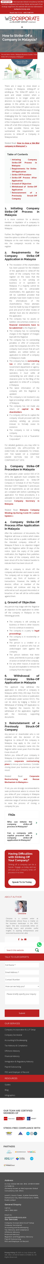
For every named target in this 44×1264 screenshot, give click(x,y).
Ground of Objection (21, 183)
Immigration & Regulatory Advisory (19, 1061)
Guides (8, 1084)
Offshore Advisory (12, 1051)
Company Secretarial (13, 1035)
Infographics (10, 1095)
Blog (6, 1090)
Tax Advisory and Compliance (17, 1230)
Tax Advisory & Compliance (16, 1045)
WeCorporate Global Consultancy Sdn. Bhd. (22, 21)
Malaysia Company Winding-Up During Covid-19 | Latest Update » (22, 513)
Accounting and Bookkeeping (16, 1227)
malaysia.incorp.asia (22, 9)
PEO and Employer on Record (17, 1241)
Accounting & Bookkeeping (16, 1040)
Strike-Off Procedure (21, 174)
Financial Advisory (12, 1056)
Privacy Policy (10, 1253)
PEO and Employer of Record (17, 1072)
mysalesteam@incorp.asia (15, 1217)
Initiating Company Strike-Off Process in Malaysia (24, 162)
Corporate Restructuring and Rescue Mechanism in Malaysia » (22, 779)
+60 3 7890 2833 (11, 1210)
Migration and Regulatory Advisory (19, 1237)
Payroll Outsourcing (13, 1067)
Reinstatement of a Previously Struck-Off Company (24, 195)
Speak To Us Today (22, 882)
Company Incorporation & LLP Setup (20, 1029)
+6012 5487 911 (28, 13)
